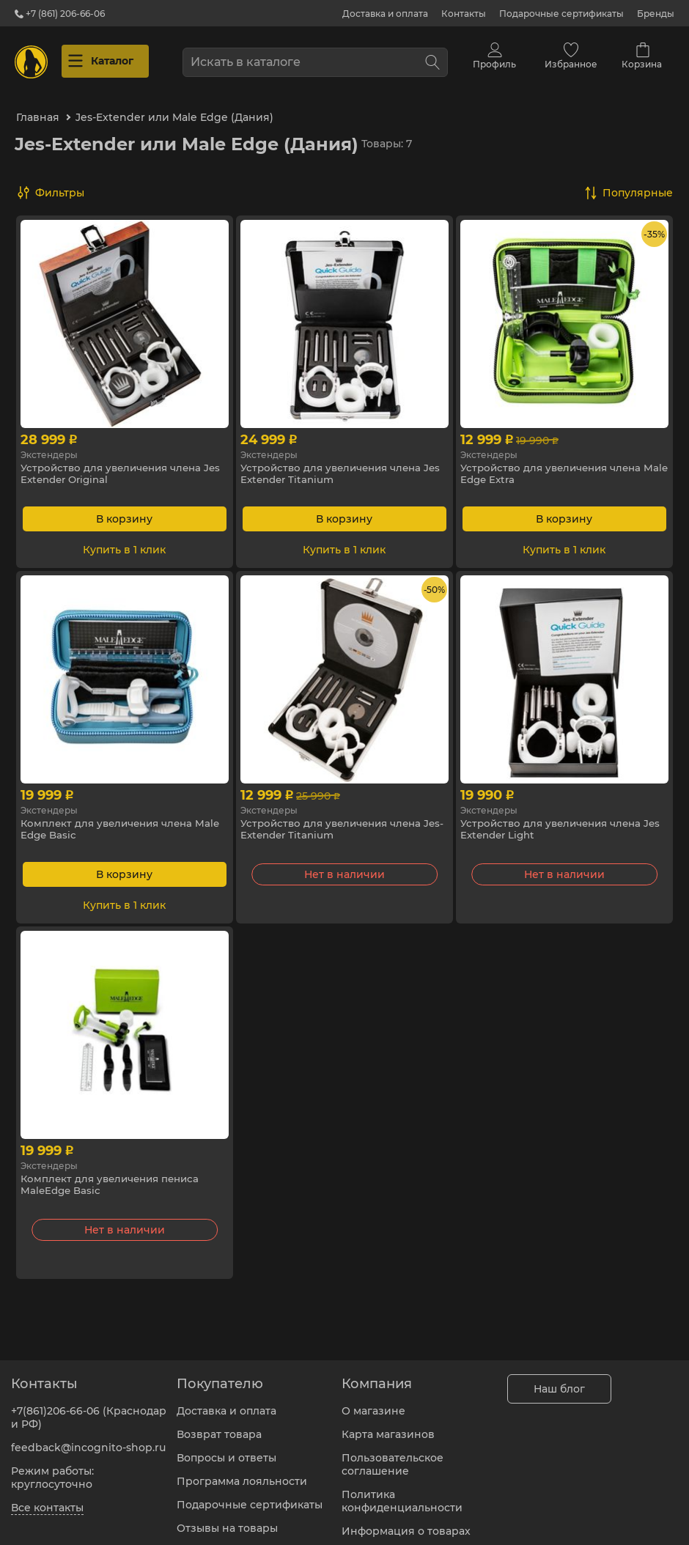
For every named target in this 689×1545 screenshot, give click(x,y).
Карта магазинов (388, 1425)
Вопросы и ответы (226, 1449)
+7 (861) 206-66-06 (60, 13)
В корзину (124, 508)
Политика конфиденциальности (402, 1492)
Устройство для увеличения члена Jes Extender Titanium (336, 464)
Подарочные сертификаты (561, 13)
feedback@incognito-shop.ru (88, 1438)
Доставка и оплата (385, 13)
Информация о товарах (406, 1522)
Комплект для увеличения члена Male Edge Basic (111, 819)
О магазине (373, 1402)
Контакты (463, 13)
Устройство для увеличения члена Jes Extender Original (117, 464)
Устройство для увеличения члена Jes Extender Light (556, 819)
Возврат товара (219, 1425)
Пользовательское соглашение (392, 1455)
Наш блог (559, 1380)
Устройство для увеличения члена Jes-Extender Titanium (336, 819)
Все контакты (47, 1498)
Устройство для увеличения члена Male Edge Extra (556, 464)
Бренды (655, 13)
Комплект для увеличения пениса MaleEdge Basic (115, 1175)
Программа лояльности (242, 1472)
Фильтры (59, 181)
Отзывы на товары (227, 1519)
